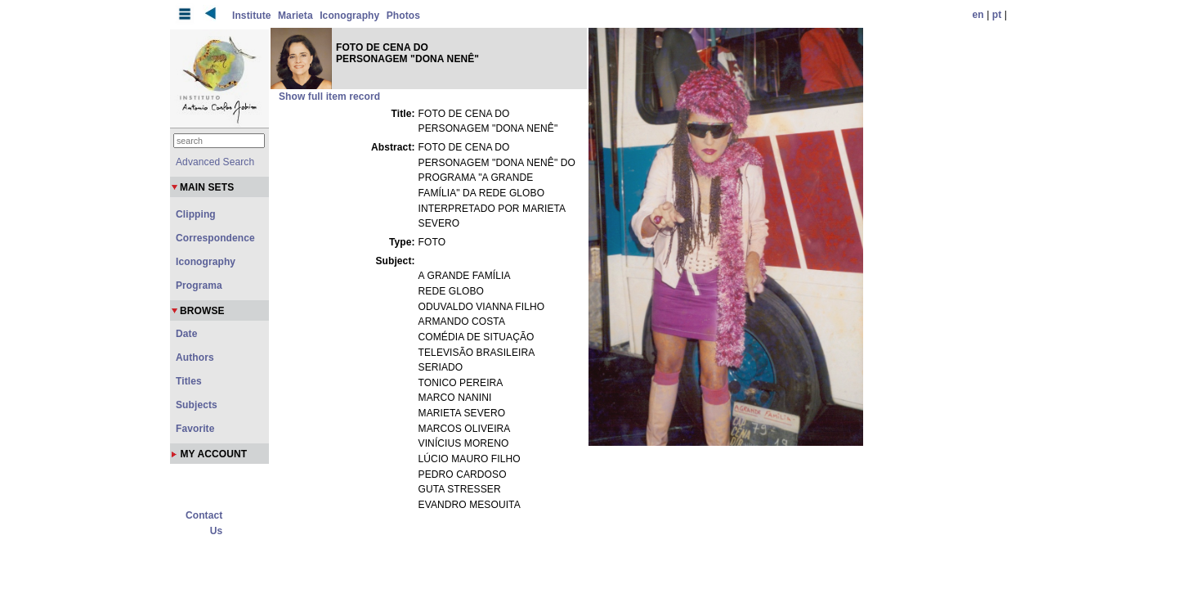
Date (186, 333)
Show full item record (329, 96)
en (978, 14)
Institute (251, 15)
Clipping (196, 214)
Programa (199, 285)
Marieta (295, 15)
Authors (195, 357)
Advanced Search (215, 162)
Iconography (349, 15)
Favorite (195, 428)
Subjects (196, 405)
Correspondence (215, 238)
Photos (403, 15)
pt (997, 14)
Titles (189, 381)
